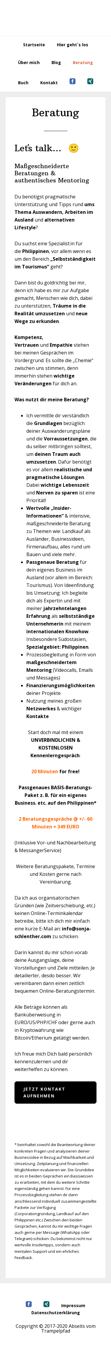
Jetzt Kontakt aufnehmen (44, 1092)
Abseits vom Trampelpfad (55, 18)
